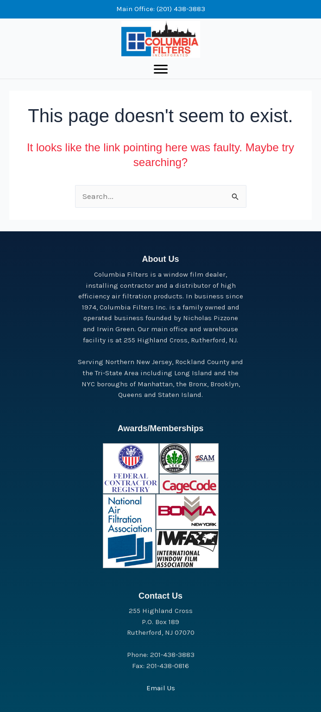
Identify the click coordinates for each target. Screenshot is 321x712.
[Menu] (160, 69)
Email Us (160, 688)
